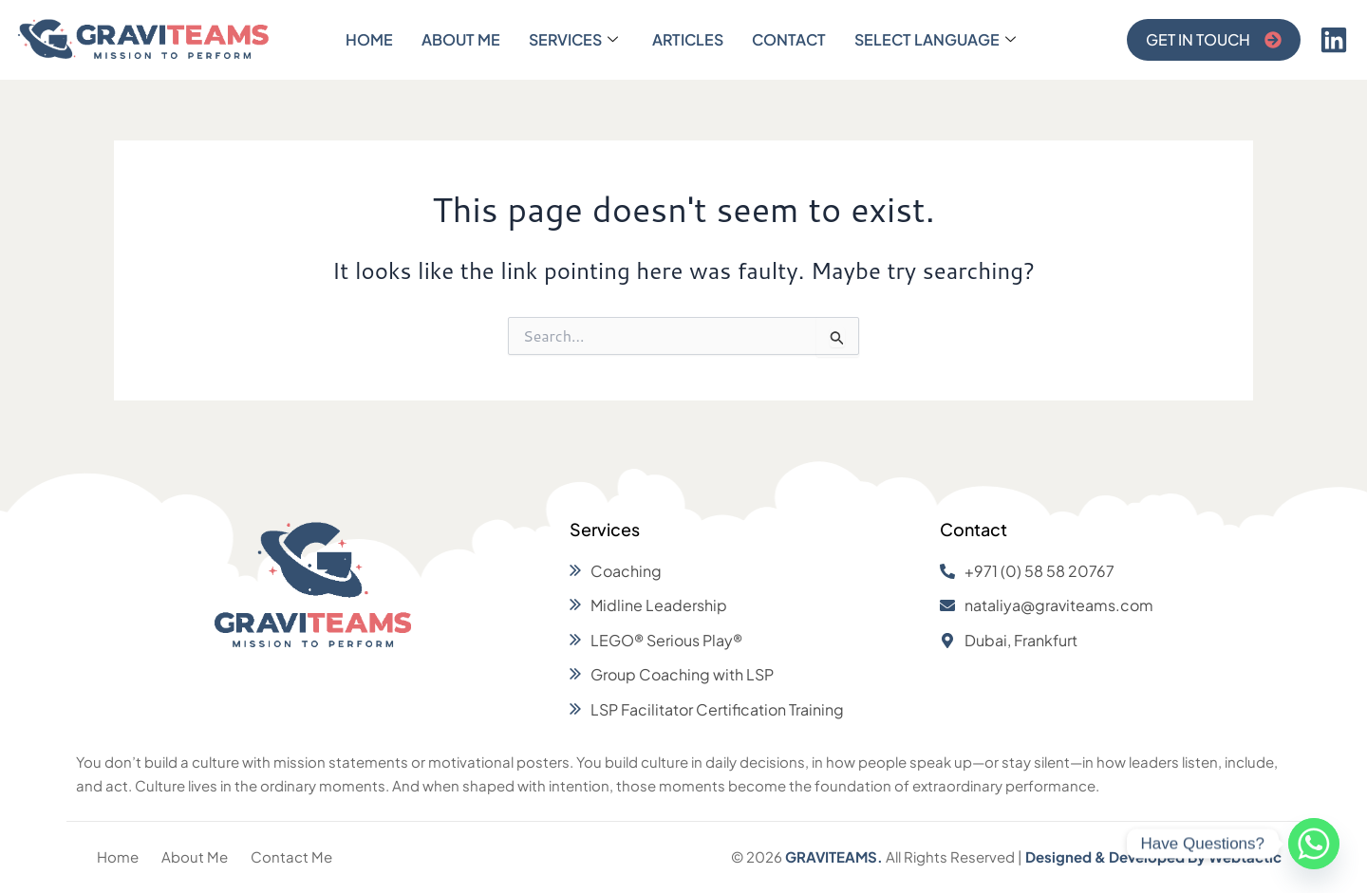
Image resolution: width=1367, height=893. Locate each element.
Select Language (935, 39)
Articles (687, 39)
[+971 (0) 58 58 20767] (1115, 571)
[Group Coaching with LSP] (745, 674)
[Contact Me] (291, 857)
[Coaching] (745, 571)
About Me (460, 39)
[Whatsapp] (1313, 843)
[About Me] (195, 857)
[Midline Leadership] (745, 605)
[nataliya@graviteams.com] (1115, 605)
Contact (789, 39)
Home (369, 39)
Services (573, 39)
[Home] (117, 857)
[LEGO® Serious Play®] (745, 640)
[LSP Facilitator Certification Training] (745, 710)
